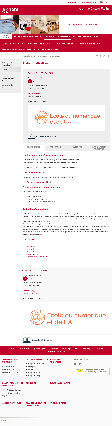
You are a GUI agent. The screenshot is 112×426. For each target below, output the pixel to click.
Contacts (12, 349)
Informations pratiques (99, 148)
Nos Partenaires (58, 403)
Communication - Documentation (38, 257)
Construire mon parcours (10, 360)
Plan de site (99, 349)
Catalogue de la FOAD (8, 80)
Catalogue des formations (8, 64)
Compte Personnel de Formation (12, 384)
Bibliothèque (87, 349)
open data (30, 252)
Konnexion (3, 420)
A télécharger (66, 349)
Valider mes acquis (11, 403)
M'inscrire (31, 383)
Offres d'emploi (24, 349)
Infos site (54, 349)
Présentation (33, 147)
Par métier (6, 74)
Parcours (77, 147)
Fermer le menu (6, 36)
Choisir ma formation (39, 56)
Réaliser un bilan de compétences (36, 404)
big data (29, 244)
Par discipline (54, 56)
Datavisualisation (32, 254)
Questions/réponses (40, 349)
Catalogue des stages (8, 86)
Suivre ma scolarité (60, 383)
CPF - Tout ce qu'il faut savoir (12, 390)
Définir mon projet (8, 366)
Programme (55, 147)
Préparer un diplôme (9, 369)
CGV (76, 349)
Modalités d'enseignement (11, 372)
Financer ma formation (56, 360)
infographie (30, 249)
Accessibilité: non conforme (56, 351)
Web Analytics (31, 246)
